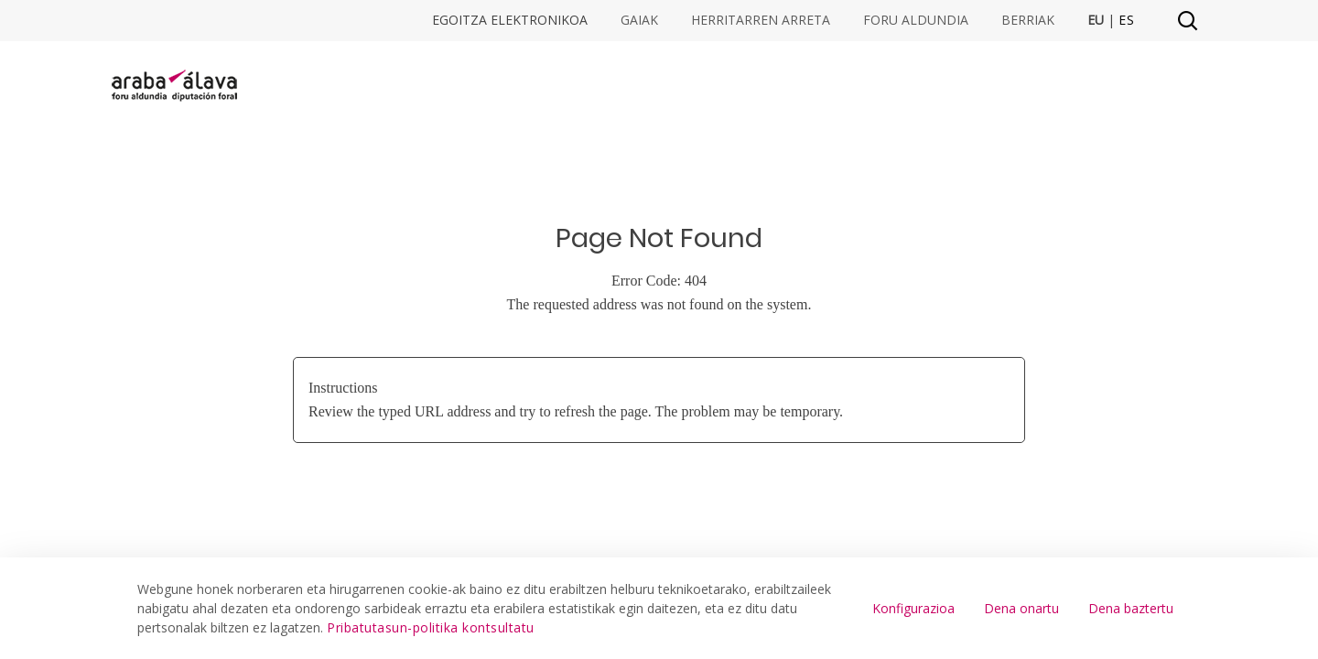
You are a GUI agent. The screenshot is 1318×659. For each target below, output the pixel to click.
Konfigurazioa (913, 608)
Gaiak (639, 20)
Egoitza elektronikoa (510, 20)
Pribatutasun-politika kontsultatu (431, 627)
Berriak (1027, 20)
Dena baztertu (1130, 608)
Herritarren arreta (760, 20)
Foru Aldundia (915, 20)
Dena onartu (1021, 608)
